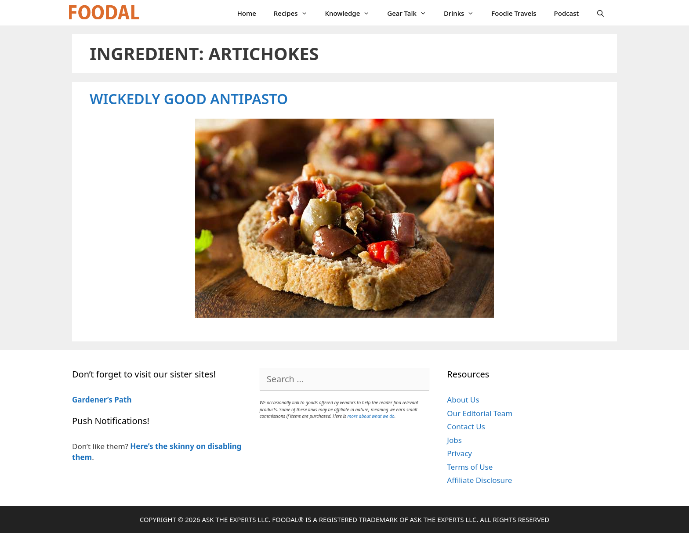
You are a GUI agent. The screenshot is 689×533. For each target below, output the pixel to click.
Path (122, 400)
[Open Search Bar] (600, 13)
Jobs (454, 440)
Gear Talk (411, 13)
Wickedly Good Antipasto (189, 98)
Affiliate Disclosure (479, 480)
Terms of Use (470, 467)
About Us (463, 400)
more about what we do (370, 416)
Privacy (459, 453)
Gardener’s (92, 400)
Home (246, 13)
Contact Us (466, 426)
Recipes (295, 13)
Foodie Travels (513, 13)
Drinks (463, 13)
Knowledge (352, 13)
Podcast (566, 13)
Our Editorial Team (479, 413)
